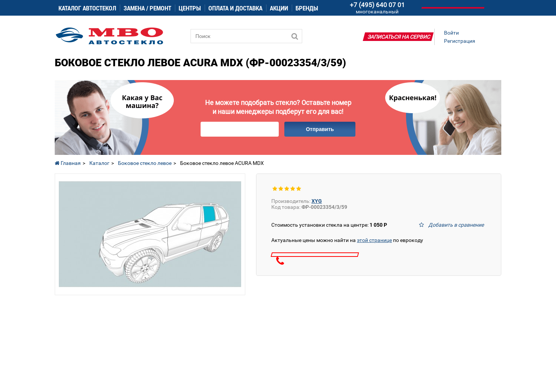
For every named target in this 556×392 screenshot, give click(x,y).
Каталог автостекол (87, 8)
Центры (190, 8)
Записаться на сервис (399, 37)
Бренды (306, 8)
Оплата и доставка (235, 8)
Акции (279, 8)
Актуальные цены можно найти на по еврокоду (347, 240)
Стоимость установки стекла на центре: (329, 225)
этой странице (374, 240)
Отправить (320, 129)
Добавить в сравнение (456, 225)
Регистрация (459, 41)
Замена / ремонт (147, 8)
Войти (451, 33)
